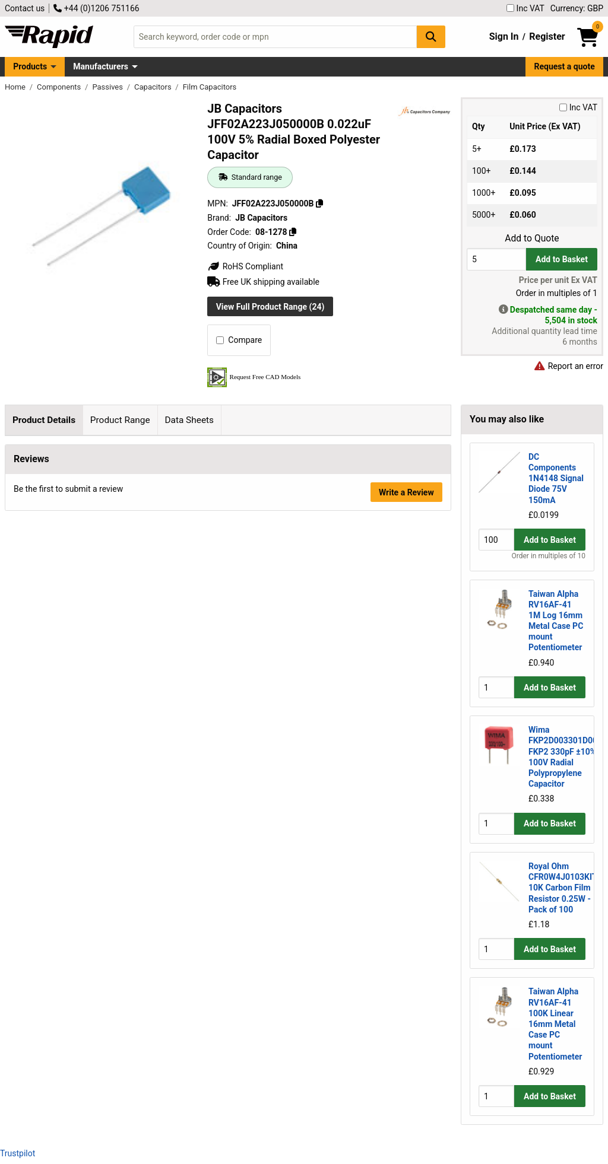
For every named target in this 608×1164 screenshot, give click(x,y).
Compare (239, 340)
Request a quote (564, 66)
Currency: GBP (576, 8)
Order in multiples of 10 (548, 556)
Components (60, 86)
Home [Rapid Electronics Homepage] (16, 86)
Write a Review (406, 829)
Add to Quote (532, 238)
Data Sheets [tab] (189, 420)
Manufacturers (100, 66)
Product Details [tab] (43, 420)
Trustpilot (17, 1153)
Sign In (504, 36)
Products (30, 66)
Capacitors (153, 86)
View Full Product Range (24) (270, 306)
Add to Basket (562, 259)
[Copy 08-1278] (292, 232)
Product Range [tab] (120, 420)
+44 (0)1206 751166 (96, 8)
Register (547, 36)
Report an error (568, 366)
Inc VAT (525, 8)
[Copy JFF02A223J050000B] (319, 203)
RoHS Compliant (245, 266)
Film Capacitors (210, 86)
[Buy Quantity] (496, 259)
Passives (108, 86)
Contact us (25, 8)
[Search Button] (431, 36)
